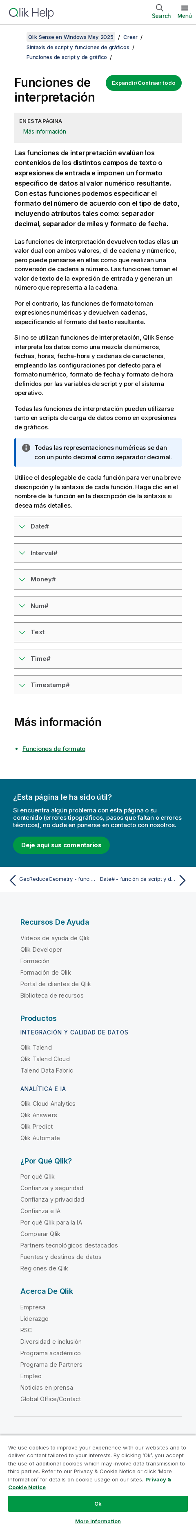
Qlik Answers (38, 1114)
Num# (40, 606)
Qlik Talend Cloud (45, 1058)
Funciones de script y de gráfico (67, 57)
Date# (40, 526)
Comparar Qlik (40, 1233)
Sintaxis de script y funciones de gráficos (78, 47)
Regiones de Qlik (44, 1268)
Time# (41, 658)
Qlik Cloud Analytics (48, 1103)
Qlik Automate (40, 1137)
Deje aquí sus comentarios (61, 845)
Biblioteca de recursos (52, 995)
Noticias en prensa (46, 1387)
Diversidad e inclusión (51, 1341)
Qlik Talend (36, 1047)
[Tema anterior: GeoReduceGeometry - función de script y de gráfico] (51, 880)
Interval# (44, 553)
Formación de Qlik (45, 972)
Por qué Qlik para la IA (51, 1222)
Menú (185, 15)
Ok (98, 1503)
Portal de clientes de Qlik (55, 983)
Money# (43, 579)
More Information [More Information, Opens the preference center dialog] (98, 1521)
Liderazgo (34, 1318)
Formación (34, 960)
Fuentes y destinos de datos (61, 1256)
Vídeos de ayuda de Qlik (55, 937)
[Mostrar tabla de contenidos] (16, 37)
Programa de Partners (51, 1364)
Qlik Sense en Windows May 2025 (71, 37)
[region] (98, 1483)
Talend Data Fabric (46, 1070)
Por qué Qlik (37, 1176)
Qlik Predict (36, 1126)
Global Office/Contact (50, 1398)
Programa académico (50, 1353)
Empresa (32, 1307)
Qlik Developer (41, 949)
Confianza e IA (40, 1210)
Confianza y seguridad (51, 1187)
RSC (26, 1330)
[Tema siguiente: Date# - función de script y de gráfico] (145, 880)
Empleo (31, 1375)
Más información (44, 131)
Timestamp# (50, 685)
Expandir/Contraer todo (144, 82)
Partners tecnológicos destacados (69, 1245)
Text (38, 632)
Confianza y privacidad (52, 1199)
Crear (130, 37)
